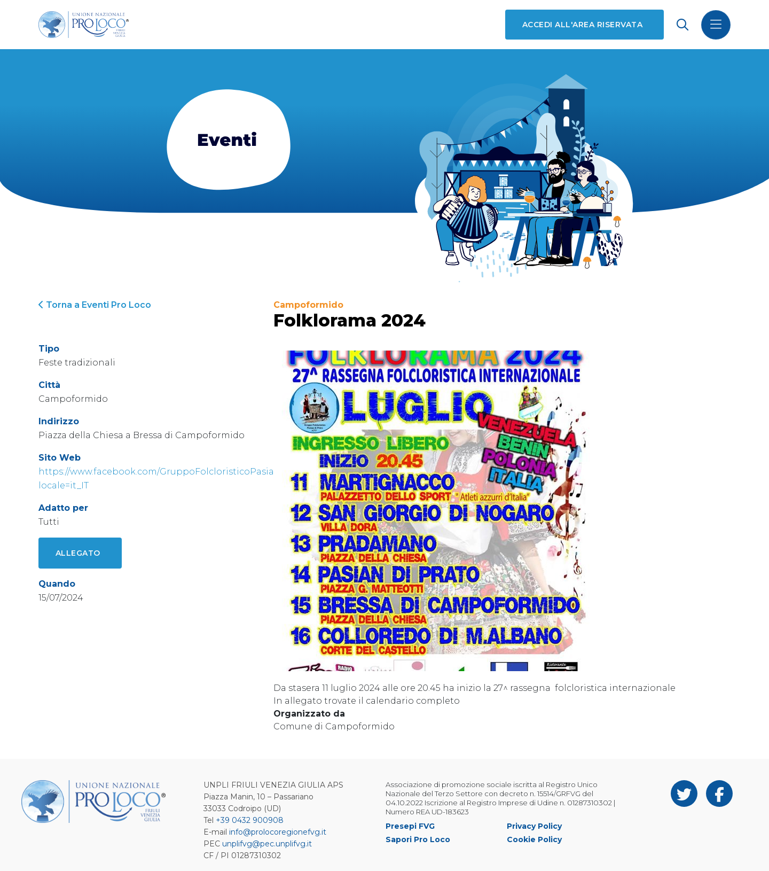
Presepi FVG (410, 826)
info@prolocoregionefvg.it (277, 832)
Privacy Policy (534, 826)
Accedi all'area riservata (582, 24)
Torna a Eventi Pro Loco (94, 305)
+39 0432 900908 (250, 820)
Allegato (78, 553)
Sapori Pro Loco (418, 839)
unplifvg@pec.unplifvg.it (267, 844)
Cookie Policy (534, 839)
